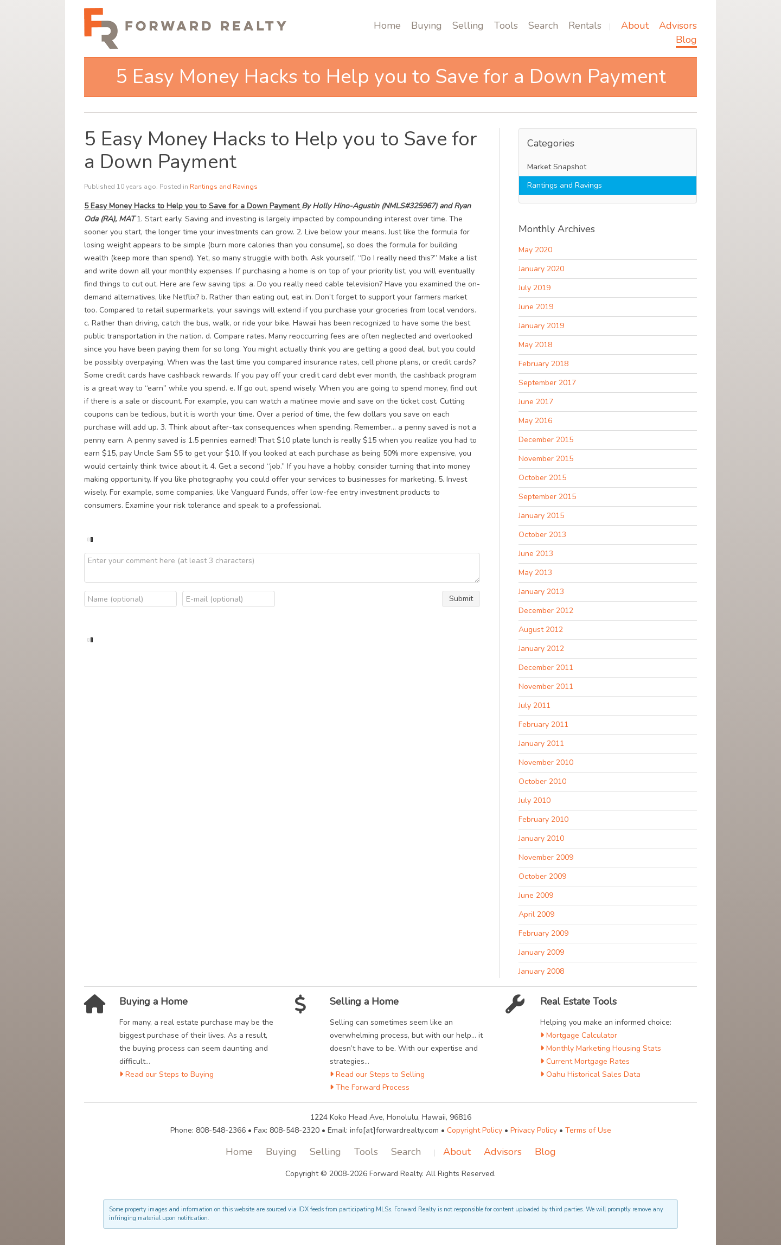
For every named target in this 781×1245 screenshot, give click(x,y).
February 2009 (543, 933)
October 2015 (542, 478)
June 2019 (535, 307)
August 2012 (540, 629)
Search (543, 25)
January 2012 (541, 648)
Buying (426, 25)
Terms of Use (588, 1130)
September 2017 (547, 383)
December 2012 (545, 610)
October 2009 (542, 876)
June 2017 (535, 402)
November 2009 (545, 857)
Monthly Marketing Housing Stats (600, 1048)
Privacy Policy (533, 1130)
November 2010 (545, 762)
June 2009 (535, 895)
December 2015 (545, 440)
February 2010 (543, 819)
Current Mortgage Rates (585, 1061)
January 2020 (541, 269)
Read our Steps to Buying (166, 1074)
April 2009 (536, 914)
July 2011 (534, 705)
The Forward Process (369, 1087)
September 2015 (547, 496)
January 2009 (541, 952)
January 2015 (541, 515)
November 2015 (545, 459)
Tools (506, 25)
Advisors (678, 25)
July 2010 (534, 800)
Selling (468, 25)
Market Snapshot (556, 167)
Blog (686, 39)
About (635, 25)
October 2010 (542, 781)
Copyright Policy (474, 1130)
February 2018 (543, 364)
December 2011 (545, 667)
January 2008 (541, 971)
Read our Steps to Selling (377, 1074)
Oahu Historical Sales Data (590, 1074)
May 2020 (535, 250)
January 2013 (541, 591)
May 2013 (535, 572)
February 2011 (543, 724)
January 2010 (541, 838)
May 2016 (535, 421)
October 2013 (542, 534)
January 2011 (541, 743)
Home (387, 25)
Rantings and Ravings (224, 186)
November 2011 (545, 686)
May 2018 (535, 345)
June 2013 (535, 553)
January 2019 (541, 326)
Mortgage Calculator (578, 1035)
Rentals (584, 25)
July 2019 (534, 288)
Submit (461, 598)
